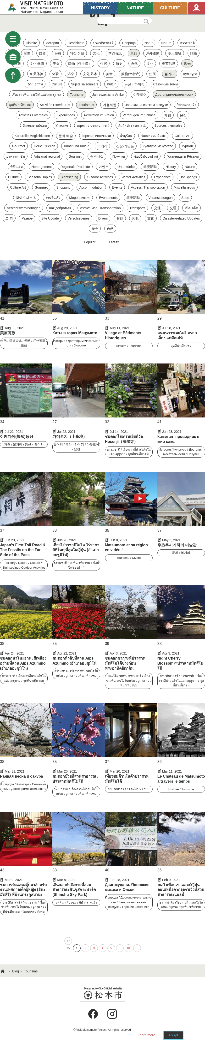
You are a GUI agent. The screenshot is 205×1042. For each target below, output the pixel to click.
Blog (15, 971)
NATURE (135, 7)
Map (196, 7)
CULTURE (170, 7)
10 (128, 948)
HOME (3, 971)
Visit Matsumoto (39, 7)
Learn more (146, 1035)
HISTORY (100, 7)
